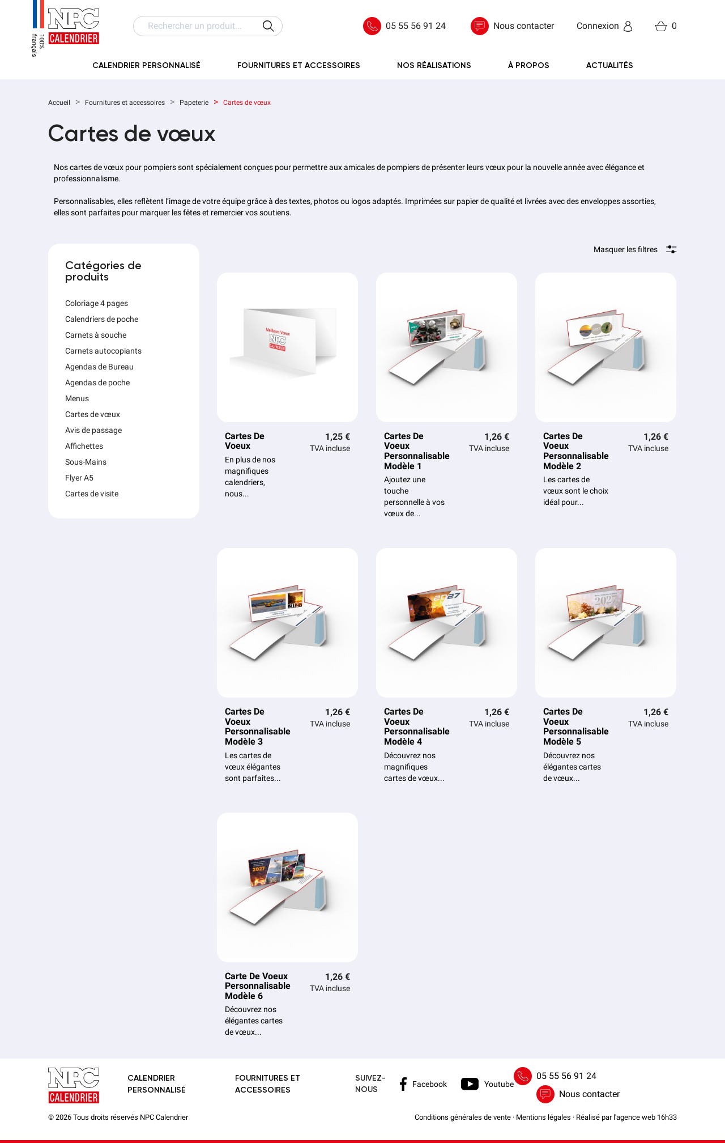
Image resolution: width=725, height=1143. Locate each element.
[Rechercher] (208, 26)
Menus (77, 398)
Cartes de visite (91, 493)
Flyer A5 (79, 477)
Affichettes (84, 446)
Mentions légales (543, 1117)
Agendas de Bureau (99, 366)
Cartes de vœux (92, 414)
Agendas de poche (97, 382)
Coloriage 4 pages (96, 303)
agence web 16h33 (646, 1117)
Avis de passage (93, 430)
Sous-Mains (85, 461)
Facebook (423, 1084)
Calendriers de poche (101, 319)
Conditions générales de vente (463, 1117)
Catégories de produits (103, 272)
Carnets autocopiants (103, 350)
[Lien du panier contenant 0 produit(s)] (666, 26)
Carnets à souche (95, 334)
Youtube (487, 1084)
